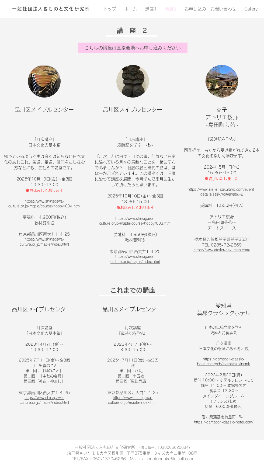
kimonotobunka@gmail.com (167, 459)
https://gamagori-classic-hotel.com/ (223, 422)
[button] (132, 48)
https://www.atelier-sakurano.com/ (221, 250)
